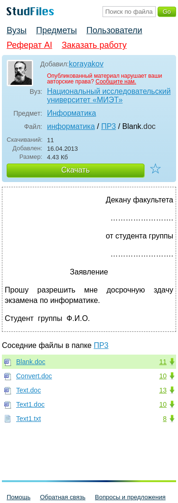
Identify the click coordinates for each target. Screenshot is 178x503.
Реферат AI (29, 45)
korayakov (86, 64)
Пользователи (114, 30)
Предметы (56, 30)
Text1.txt (28, 418)
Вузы (17, 30)
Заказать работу (94, 45)
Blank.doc (30, 362)
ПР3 (108, 126)
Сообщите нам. (115, 81)
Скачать (75, 170)
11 (163, 362)
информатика (71, 126)
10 (163, 376)
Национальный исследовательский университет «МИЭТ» (109, 95)
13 (163, 390)
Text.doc (28, 390)
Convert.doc (34, 376)
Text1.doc (30, 404)
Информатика (71, 113)
